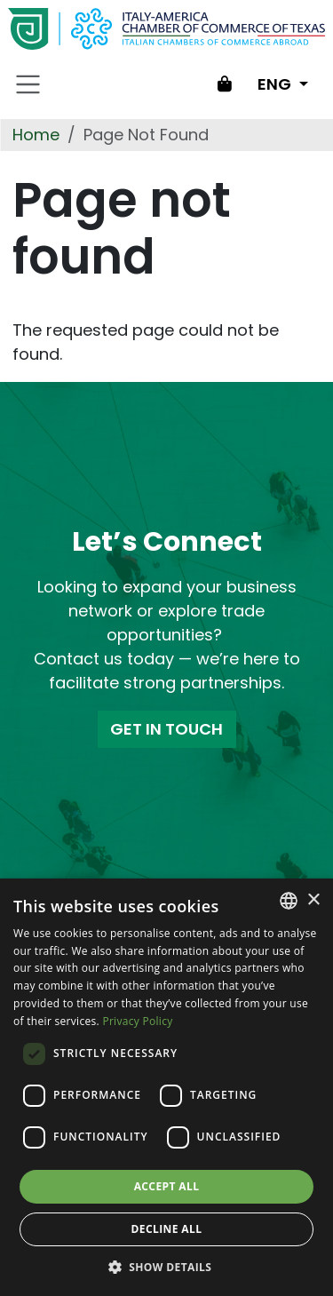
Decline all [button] (166, 1228)
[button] (167, 1267)
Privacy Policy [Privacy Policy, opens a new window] (137, 1021)
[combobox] (288, 901)
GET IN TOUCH (166, 729)
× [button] (313, 900)
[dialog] (166, 1087)
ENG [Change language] (276, 84)
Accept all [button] (167, 1186)
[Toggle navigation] (28, 84)
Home (35, 134)
